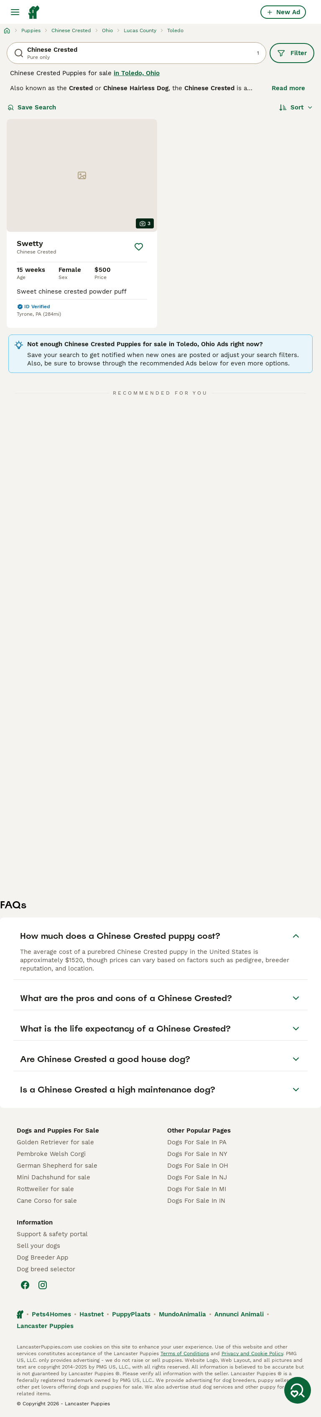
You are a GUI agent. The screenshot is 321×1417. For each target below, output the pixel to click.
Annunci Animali (239, 1314)
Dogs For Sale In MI (196, 1189)
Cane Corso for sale (47, 1200)
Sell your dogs (38, 1246)
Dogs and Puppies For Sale (58, 1130)
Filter (292, 53)
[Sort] (296, 107)
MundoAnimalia (182, 1314)
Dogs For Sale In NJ (197, 1177)
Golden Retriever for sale (55, 1142)
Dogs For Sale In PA (197, 1142)
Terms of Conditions (184, 1353)
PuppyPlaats (131, 1314)
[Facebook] (25, 1285)
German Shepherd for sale (57, 1165)
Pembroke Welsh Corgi (51, 1154)
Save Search (32, 107)
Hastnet (91, 1314)
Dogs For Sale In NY (197, 1154)
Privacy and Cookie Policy (252, 1353)
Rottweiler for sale (45, 1189)
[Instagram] (42, 1285)
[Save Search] (297, 1390)
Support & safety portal (52, 1234)
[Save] (138, 246)
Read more (288, 88)
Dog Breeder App (42, 1257)
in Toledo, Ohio (137, 73)
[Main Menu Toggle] (15, 12)
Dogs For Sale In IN (196, 1200)
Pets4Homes (51, 1314)
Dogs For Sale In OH (197, 1165)
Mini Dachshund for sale (53, 1177)
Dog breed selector (46, 1269)
